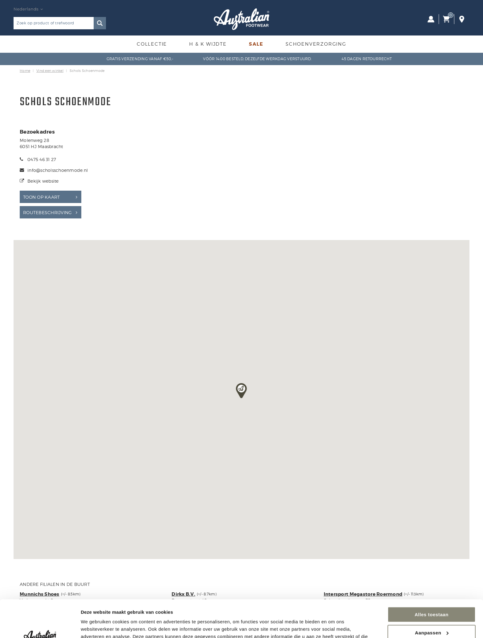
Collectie (152, 44)
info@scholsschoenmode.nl (57, 170)
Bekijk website (43, 181)
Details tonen (95, 625)
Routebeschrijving (47, 212)
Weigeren (431, 615)
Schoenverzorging (316, 44)
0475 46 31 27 (41, 159)
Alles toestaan (431, 579)
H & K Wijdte (208, 44)
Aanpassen (431, 597)
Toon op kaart (41, 197)
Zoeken (100, 23)
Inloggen (431, 19)
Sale (256, 44)
